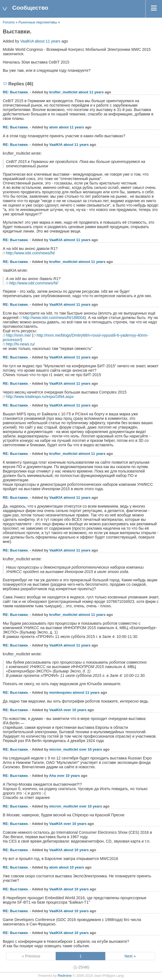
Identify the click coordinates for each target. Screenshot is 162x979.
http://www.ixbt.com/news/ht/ (30, 253)
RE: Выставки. (16, 92)
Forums (9, 22)
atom (53, 127)
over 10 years (74, 710)
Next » (130, 956)
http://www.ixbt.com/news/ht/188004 (53, 317)
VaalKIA (27, 41)
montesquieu (60, 692)
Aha (52, 776)
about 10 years (76, 850)
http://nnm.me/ (18, 335)
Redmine (64, 976)
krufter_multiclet (63, 92)
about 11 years (48, 41)
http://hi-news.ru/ (20, 344)
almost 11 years (77, 240)
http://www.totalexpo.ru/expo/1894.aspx (40, 396)
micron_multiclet (63, 749)
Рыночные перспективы (38, 22)
